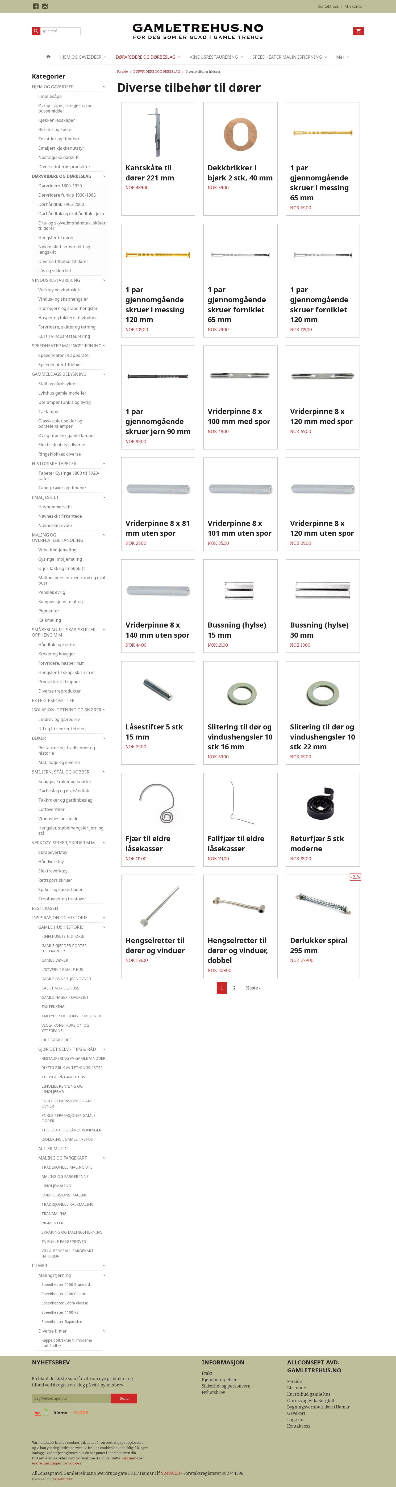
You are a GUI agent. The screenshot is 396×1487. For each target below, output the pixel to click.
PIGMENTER (52, 1222)
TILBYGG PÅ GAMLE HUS (63, 1076)
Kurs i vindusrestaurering (64, 336)
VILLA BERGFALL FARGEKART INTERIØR (67, 1253)
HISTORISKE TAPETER (54, 463)
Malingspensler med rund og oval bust (71, 580)
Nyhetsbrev (213, 1392)
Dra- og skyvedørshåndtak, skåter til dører (72, 225)
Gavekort (296, 1413)
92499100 (170, 1473)
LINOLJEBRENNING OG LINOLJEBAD (62, 1089)
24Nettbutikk (62, 1479)
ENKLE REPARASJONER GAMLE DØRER (68, 1118)
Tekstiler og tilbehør (59, 139)
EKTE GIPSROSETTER (53, 700)
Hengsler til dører (56, 237)
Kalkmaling (49, 620)
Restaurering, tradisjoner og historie (66, 750)
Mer (340, 57)
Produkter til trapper (59, 682)
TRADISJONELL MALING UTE (66, 1167)
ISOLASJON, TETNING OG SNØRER (66, 710)
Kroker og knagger (56, 654)
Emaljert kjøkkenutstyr (61, 148)
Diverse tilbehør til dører (63, 261)
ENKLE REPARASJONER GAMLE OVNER (68, 1103)
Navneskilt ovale (55, 525)
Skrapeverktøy (52, 852)
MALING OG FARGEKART (62, 1158)
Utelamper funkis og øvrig (64, 402)
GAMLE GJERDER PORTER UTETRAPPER (64, 948)
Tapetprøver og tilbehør (62, 488)
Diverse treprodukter (59, 691)
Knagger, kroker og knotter (64, 781)
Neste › (253, 988)
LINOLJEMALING (56, 1185)
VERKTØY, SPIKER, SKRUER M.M (63, 843)
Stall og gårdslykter (57, 384)
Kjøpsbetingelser (219, 1379)
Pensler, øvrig (51, 592)
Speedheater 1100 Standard (65, 1284)
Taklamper (49, 411)
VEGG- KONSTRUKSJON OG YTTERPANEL (65, 1028)
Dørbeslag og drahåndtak (63, 791)
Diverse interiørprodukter (64, 167)
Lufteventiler (51, 809)
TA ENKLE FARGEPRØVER (63, 1241)
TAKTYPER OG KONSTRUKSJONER (71, 1015)
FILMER (39, 1266)
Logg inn (296, 1419)
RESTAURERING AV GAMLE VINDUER (73, 1058)
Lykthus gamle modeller (62, 393)
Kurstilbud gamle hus (309, 1394)
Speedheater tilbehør (59, 365)
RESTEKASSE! (45, 908)
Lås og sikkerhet (54, 271)
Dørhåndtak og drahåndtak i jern (71, 214)
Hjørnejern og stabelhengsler (68, 308)
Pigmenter (48, 611)
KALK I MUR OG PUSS (60, 988)
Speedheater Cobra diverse (64, 1303)
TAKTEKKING (53, 1006)
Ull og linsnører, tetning (62, 729)
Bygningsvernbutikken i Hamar (318, 1407)
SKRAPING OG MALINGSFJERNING (71, 1232)
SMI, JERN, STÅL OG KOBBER (60, 772)
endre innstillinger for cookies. (57, 1463)
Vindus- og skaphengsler (63, 299)
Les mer (129, 1458)
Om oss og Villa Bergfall (310, 1400)
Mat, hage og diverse (59, 762)
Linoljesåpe (50, 96)
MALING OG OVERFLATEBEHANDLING (57, 537)
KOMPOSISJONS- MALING (64, 1195)
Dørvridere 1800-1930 (60, 186)
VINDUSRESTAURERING (214, 57)
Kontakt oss (298, 1426)
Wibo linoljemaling (57, 550)
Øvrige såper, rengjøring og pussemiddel (65, 108)
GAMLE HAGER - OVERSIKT (65, 997)
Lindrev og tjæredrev (59, 719)
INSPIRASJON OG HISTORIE (59, 917)
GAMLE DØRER (54, 960)
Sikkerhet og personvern (226, 1386)
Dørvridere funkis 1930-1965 (67, 195)
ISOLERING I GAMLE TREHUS (67, 1139)
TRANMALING (53, 1213)
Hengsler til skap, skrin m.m (66, 672)
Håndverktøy (51, 861)
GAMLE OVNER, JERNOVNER (66, 978)
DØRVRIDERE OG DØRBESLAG (145, 57)
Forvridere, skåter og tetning (66, 327)
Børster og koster (55, 129)
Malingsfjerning (54, 1275)
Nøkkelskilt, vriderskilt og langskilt (64, 249)
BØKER (39, 738)
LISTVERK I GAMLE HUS (62, 969)
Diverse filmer (52, 1331)
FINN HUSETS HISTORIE (62, 936)
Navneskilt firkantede (60, 516)
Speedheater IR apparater (64, 355)
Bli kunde (296, 1387)
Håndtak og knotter (57, 644)
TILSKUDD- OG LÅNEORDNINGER (71, 1129)
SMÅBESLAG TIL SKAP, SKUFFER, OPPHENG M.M (64, 632)
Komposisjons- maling (60, 601)
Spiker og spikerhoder (60, 889)
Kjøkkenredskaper (56, 120)
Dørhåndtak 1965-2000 (61, 204)
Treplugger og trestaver (62, 899)
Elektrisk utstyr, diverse (61, 445)
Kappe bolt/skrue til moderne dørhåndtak (66, 1343)
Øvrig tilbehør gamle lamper (66, 435)
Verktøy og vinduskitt (59, 290)
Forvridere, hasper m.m (61, 663)
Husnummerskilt (55, 507)
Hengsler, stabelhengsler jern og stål (70, 830)
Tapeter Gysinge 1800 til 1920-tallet (68, 475)
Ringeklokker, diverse (59, 454)
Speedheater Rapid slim (61, 1321)
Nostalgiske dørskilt (58, 157)
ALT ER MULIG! (53, 1149)
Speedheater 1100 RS (60, 1312)
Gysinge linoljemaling (60, 559)
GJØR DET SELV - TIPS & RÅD (67, 1049)
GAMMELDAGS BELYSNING (59, 374)
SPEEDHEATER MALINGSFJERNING (287, 57)
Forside (122, 72)
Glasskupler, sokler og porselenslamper (60, 423)
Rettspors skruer (55, 880)
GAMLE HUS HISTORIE (61, 927)
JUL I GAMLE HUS (56, 1039)
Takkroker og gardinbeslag (65, 800)
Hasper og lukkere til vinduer (67, 318)
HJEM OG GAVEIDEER (80, 57)
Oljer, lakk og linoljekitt (61, 568)
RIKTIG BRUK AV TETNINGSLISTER (72, 1067)
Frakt (207, 1373)
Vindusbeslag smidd (58, 819)
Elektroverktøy (53, 871)
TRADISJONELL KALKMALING (67, 1204)
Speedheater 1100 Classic (63, 1293)
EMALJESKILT (45, 497)
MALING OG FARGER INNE (65, 1176)
